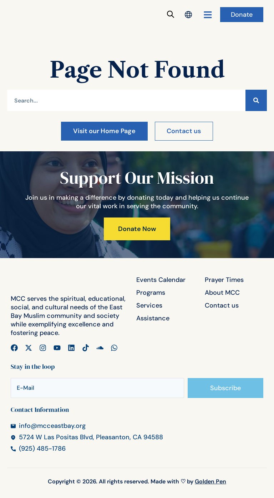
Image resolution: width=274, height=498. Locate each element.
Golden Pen (210, 484)
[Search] (256, 100)
